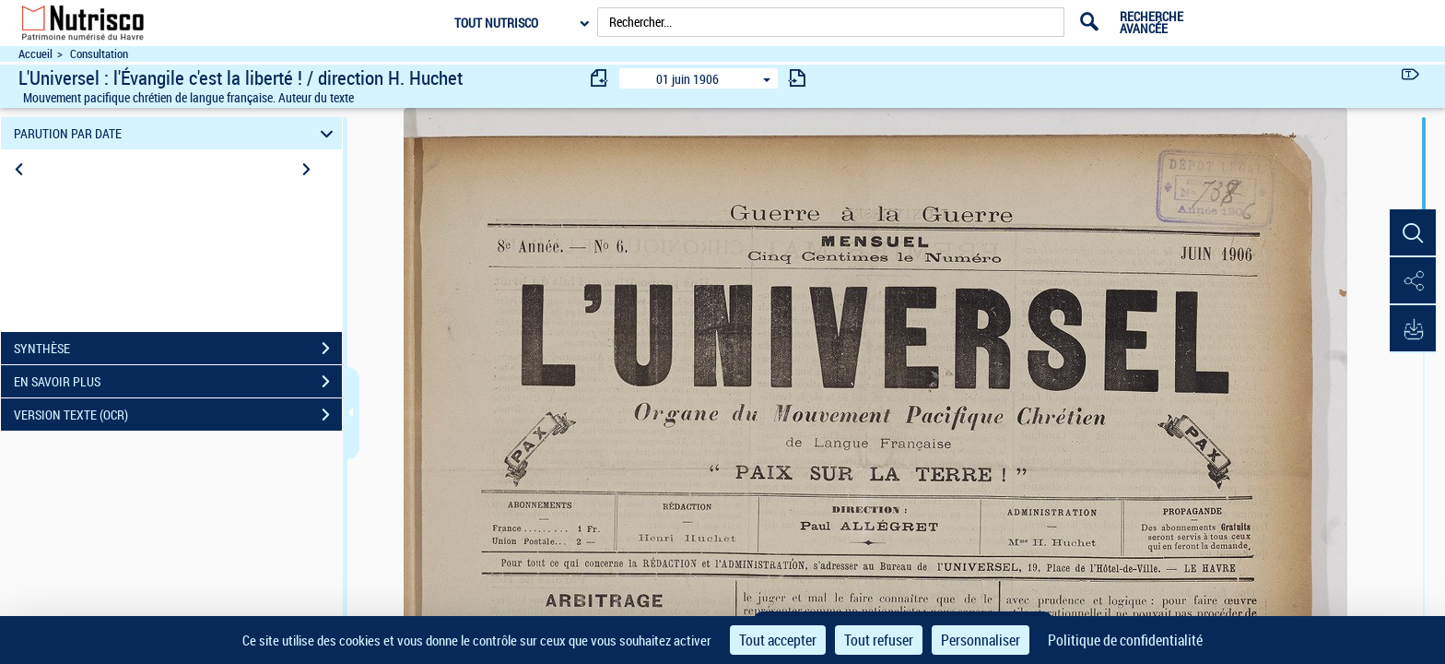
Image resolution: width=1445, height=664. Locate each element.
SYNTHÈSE (178, 349)
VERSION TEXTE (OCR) (178, 415)
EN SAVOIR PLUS (178, 382)
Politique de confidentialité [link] (1125, 640)
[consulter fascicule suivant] (797, 78)
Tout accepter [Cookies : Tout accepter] (777, 640)
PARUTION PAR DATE (176, 133)
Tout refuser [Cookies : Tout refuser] (878, 640)
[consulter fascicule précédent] (600, 78)
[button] (1413, 233)
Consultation (99, 54)
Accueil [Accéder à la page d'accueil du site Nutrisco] (35, 54)
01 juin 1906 (687, 79)
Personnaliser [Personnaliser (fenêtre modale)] (980, 640)
